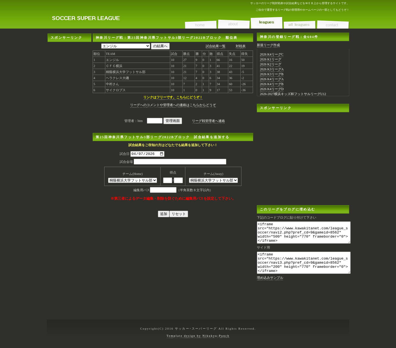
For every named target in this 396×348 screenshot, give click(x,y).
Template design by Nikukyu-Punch (198, 335)
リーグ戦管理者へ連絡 (208, 121)
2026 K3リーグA (272, 69)
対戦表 (241, 46)
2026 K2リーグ (270, 64)
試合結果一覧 (216, 46)
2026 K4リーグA (272, 79)
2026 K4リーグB (272, 84)
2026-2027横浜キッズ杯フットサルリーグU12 (293, 94)
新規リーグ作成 (268, 45)
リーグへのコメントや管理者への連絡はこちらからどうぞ (173, 105)
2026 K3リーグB (272, 74)
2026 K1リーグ (270, 59)
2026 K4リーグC (272, 54)
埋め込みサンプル (270, 286)
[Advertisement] (70, 124)
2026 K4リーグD (272, 89)
